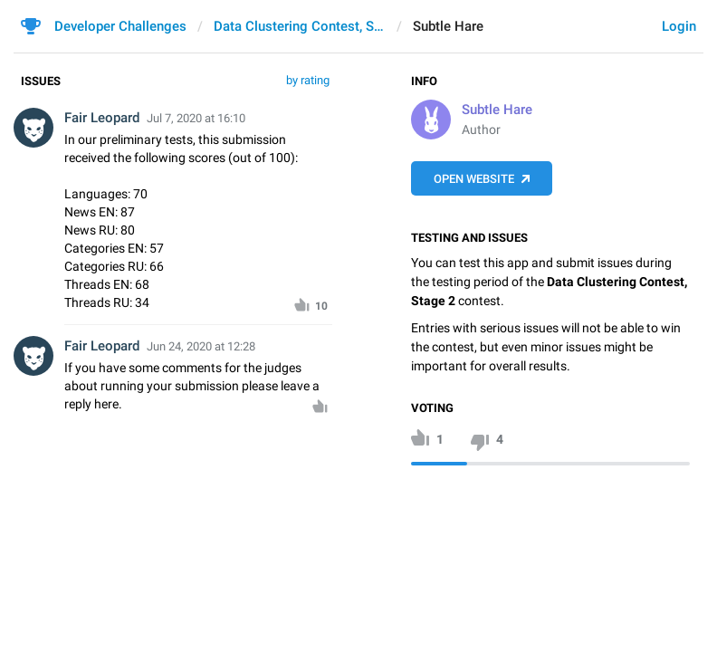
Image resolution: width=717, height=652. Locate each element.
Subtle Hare (497, 109)
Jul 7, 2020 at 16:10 (196, 118)
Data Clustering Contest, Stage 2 (300, 26)
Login (679, 26)
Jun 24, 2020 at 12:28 (201, 346)
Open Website (474, 179)
